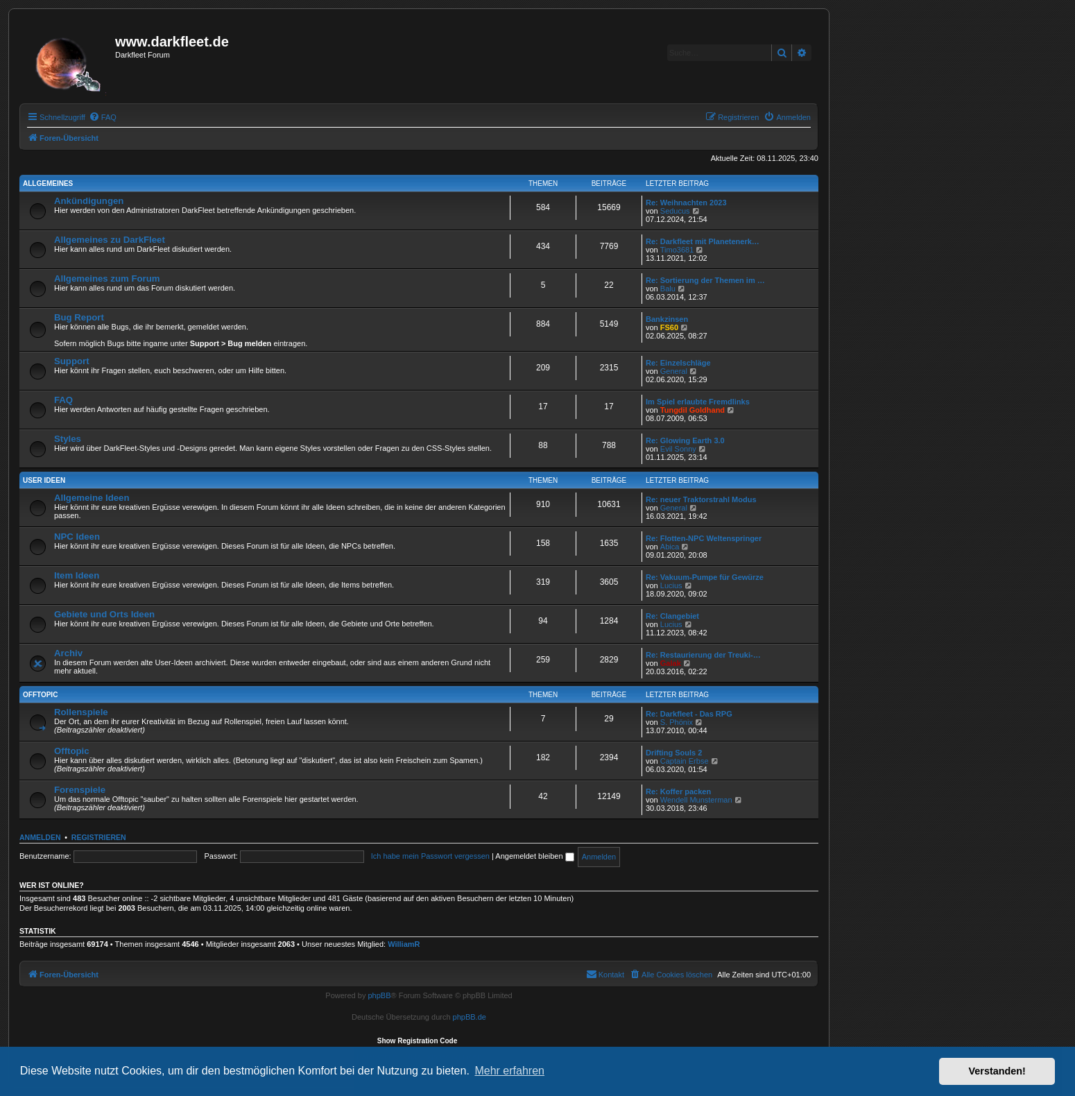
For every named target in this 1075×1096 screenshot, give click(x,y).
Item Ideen (76, 575)
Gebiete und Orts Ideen (104, 614)
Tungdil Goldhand (692, 410)
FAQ (63, 400)
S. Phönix (676, 722)
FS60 (669, 327)
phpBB (379, 995)
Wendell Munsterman (696, 800)
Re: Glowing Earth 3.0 (685, 440)
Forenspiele (79, 790)
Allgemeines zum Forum (107, 278)
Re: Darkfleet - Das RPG (689, 714)
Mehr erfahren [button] (509, 1071)
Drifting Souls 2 (674, 752)
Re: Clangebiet (672, 616)
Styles (67, 439)
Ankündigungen (88, 201)
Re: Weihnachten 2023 (686, 202)
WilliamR (404, 944)
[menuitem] (103, 117)
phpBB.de (469, 1017)
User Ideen (44, 480)
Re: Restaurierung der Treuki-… (703, 655)
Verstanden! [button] (997, 1071)
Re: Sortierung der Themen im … (705, 280)
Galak (670, 663)
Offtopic (40, 695)
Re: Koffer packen (678, 791)
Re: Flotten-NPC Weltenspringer (704, 538)
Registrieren (98, 837)
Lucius (671, 585)
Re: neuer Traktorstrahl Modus (701, 499)
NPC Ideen (77, 536)
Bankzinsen (667, 319)
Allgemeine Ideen (91, 498)
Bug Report (79, 317)
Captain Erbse (684, 761)
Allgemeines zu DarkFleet (109, 239)
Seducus (675, 211)
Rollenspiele (81, 712)
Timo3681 (677, 250)
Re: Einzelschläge (678, 363)
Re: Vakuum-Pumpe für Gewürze (705, 577)
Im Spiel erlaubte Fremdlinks (698, 401)
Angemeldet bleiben (534, 856)
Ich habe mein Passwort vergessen (430, 856)
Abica (670, 546)
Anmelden (40, 837)
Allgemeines (48, 183)
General (673, 371)
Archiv (68, 653)
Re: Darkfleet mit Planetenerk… (702, 241)
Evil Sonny (678, 449)
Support (71, 361)
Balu (668, 288)
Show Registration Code (417, 1041)
